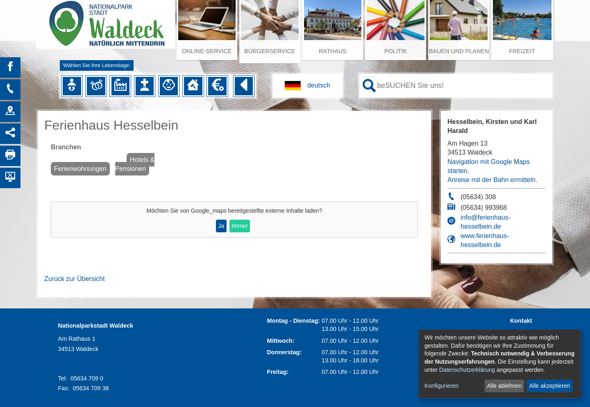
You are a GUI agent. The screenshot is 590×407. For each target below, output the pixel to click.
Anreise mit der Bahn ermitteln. (492, 179)
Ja (221, 226)
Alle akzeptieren (549, 385)
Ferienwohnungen (80, 168)
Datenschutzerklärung (467, 370)
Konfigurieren (441, 385)
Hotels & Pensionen (135, 164)
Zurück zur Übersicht (74, 278)
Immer (239, 226)
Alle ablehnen (504, 385)
